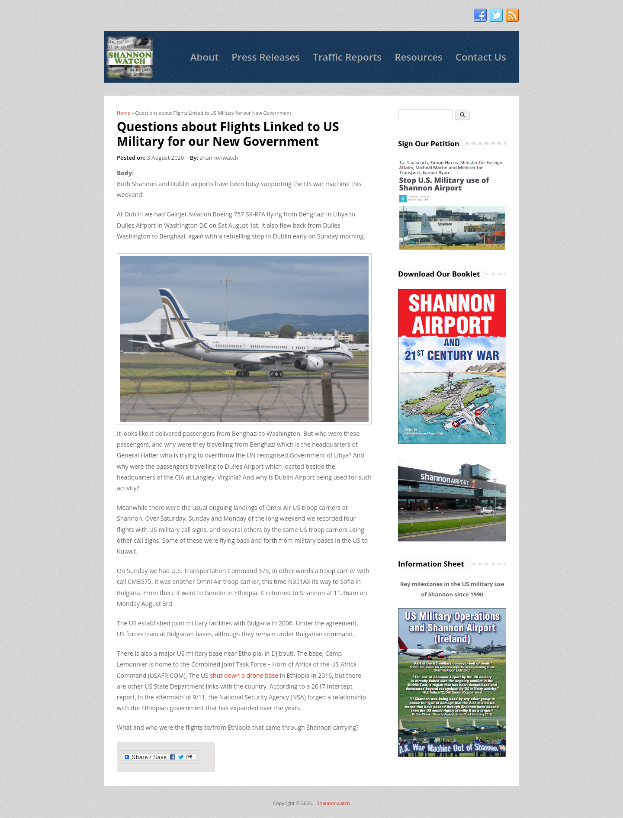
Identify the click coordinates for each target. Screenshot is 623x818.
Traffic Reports (347, 57)
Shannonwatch (333, 803)
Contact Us (481, 57)
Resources (419, 57)
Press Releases (265, 57)
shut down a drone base (243, 675)
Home (123, 112)
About (204, 57)
